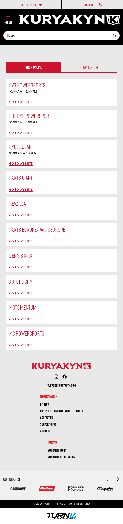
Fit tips (44, 404)
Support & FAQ (48, 424)
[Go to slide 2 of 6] (117, 479)
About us (45, 431)
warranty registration (61, 457)
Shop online (33, 67)
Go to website (21, 101)
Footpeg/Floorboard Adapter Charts (61, 411)
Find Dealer (92, 4)
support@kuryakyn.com (61, 385)
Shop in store (89, 67)
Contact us (46, 417)
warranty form (57, 450)
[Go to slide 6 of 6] (107, 479)
